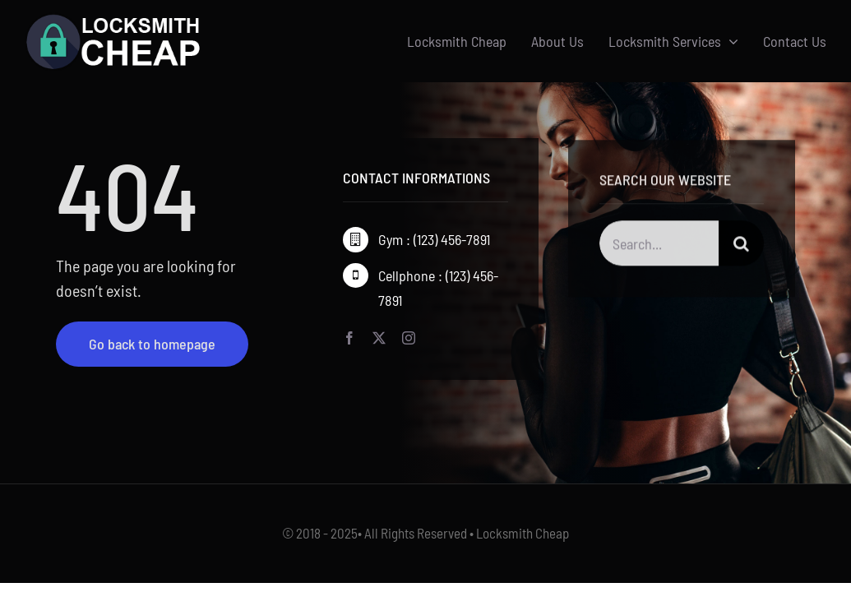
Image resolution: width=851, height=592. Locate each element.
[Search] (741, 245)
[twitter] (379, 338)
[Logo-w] (113, 20)
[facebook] (349, 338)
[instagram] (408, 338)
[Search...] (659, 245)
